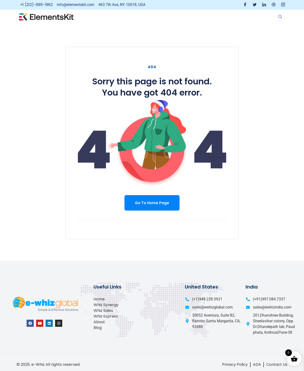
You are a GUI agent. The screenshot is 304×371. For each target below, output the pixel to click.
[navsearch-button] (280, 16)
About (99, 322)
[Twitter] (254, 5)
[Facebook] (245, 5)
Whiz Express (106, 316)
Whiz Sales (103, 310)
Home (99, 299)
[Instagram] (283, 5)
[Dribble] (274, 5)
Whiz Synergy (106, 305)
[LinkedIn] (264, 5)
